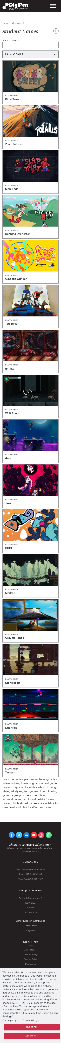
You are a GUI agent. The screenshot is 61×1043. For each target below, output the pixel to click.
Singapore (30, 930)
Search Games (10, 40)
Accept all (32, 1036)
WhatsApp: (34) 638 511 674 (30, 879)
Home (5, 23)
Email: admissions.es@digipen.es (30, 869)
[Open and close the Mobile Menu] (53, 6)
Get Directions (30, 912)
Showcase (16, 23)
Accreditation (30, 950)
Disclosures (30, 964)
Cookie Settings (30, 954)
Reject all (32, 1027)
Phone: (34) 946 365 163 (30, 874)
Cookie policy (9, 1020)
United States (30, 925)
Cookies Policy (30, 959)
